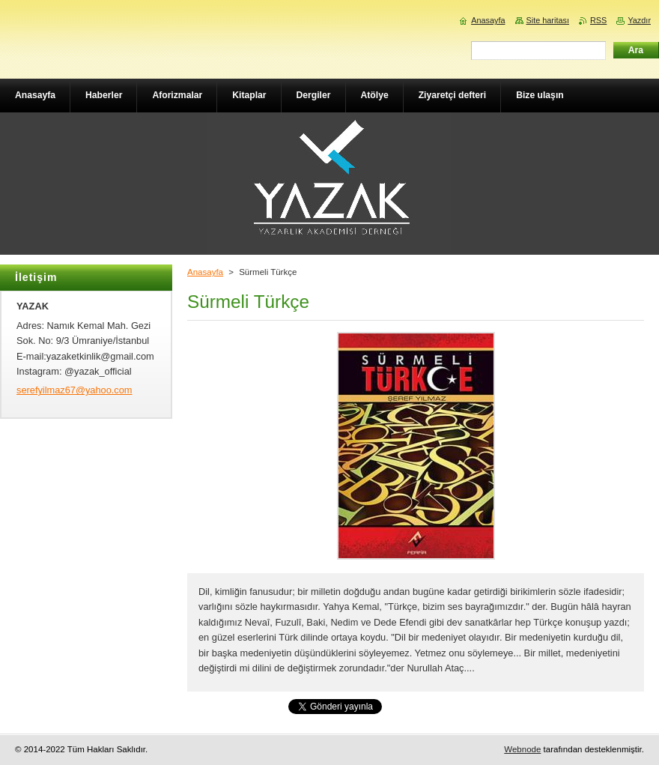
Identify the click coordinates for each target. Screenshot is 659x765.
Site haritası (547, 20)
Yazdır (639, 20)
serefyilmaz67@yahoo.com (74, 390)
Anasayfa (205, 271)
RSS (598, 20)
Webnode (522, 749)
